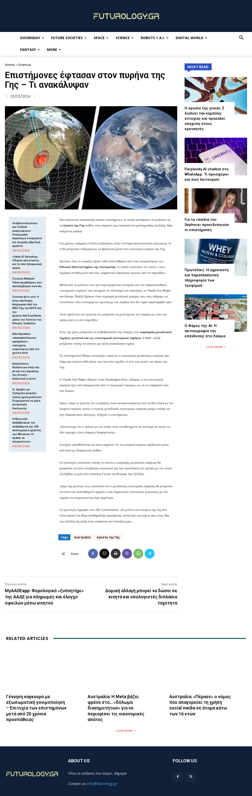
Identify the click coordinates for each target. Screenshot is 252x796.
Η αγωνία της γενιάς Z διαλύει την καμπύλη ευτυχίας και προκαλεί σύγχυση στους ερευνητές (205, 118)
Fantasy (30, 49)
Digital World (191, 37)
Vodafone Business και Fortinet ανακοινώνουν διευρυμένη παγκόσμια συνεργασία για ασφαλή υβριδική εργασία (27, 235)
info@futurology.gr (102, 783)
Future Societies (69, 37)
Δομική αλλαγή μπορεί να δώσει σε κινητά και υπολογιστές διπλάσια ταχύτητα (141, 596)
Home (10, 64)
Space (101, 37)
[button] (241, 38)
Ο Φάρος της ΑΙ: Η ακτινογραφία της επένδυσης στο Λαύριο (205, 331)
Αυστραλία (82, 537)
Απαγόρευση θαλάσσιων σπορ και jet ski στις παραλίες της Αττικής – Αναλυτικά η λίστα (25, 371)
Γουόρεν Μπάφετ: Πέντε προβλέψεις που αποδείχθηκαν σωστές (27, 282)
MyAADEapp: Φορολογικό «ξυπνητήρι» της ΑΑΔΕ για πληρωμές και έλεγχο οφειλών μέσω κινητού (44, 596)
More (54, 49)
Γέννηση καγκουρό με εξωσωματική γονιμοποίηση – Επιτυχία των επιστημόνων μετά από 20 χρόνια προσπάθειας (36, 708)
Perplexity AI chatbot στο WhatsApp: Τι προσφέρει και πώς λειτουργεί (207, 174)
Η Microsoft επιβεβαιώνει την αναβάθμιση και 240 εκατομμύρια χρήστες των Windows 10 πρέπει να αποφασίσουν (26, 430)
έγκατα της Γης (108, 537)
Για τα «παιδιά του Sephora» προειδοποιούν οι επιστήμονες (207, 224)
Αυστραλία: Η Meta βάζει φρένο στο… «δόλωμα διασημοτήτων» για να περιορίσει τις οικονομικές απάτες (116, 708)
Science (125, 37)
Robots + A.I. (155, 37)
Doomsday (32, 37)
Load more (216, 347)
